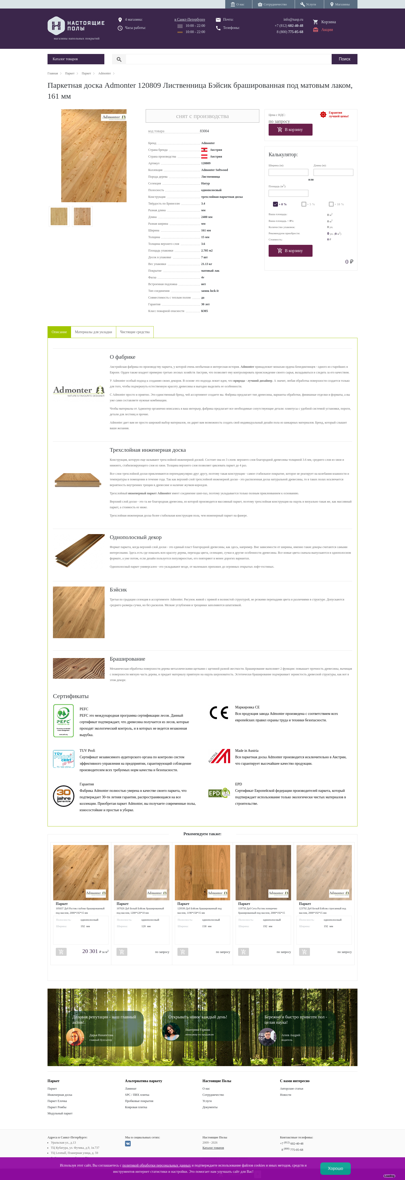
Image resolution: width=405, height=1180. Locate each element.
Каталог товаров (213, 1148)
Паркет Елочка (57, 1101)
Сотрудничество (213, 1095)
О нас (206, 1088)
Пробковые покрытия (139, 1101)
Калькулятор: (283, 154)
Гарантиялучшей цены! (339, 114)
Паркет (52, 1088)
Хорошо (335, 1168)
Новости (285, 1095)
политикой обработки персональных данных (156, 1165)
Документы (209, 1107)
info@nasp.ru (293, 19)
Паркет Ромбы (57, 1107)
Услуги (207, 1101)
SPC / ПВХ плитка (137, 1095)
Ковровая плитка (136, 1107)
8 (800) (290, 32)
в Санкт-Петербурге (189, 19)
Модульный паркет (60, 1113)
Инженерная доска (60, 1095)
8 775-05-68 (292, 1150)
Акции (327, 29)
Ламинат (130, 1088)
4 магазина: (134, 19)
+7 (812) (289, 26)
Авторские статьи (291, 1088)
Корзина (328, 22)
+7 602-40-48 (291, 1143)
